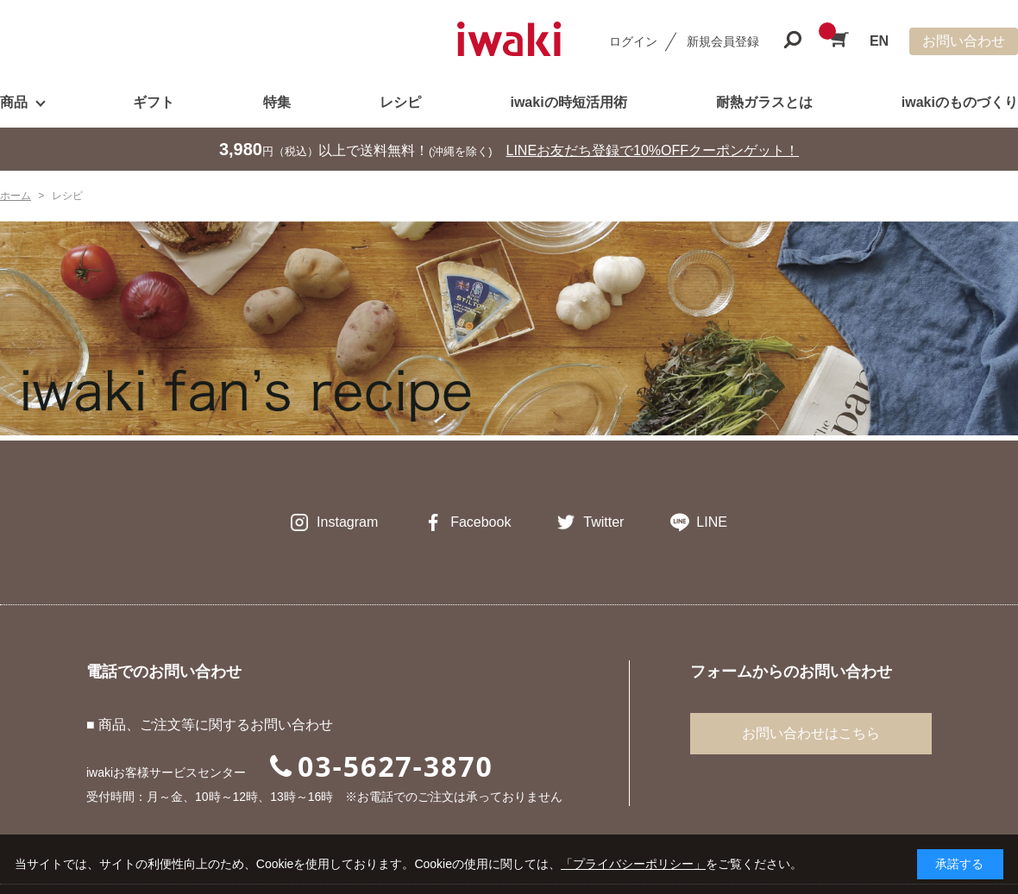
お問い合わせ (963, 41)
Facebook (480, 522)
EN (879, 41)
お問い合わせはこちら (811, 733)
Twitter (603, 522)
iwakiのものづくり (960, 102)
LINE (711, 522)
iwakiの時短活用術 (568, 102)
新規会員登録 (723, 41)
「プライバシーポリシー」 (633, 864)
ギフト (153, 102)
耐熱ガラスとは (764, 102)
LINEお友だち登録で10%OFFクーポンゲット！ (653, 150)
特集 (277, 102)
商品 (14, 102)
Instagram (347, 522)
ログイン (633, 41)
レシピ (400, 102)
